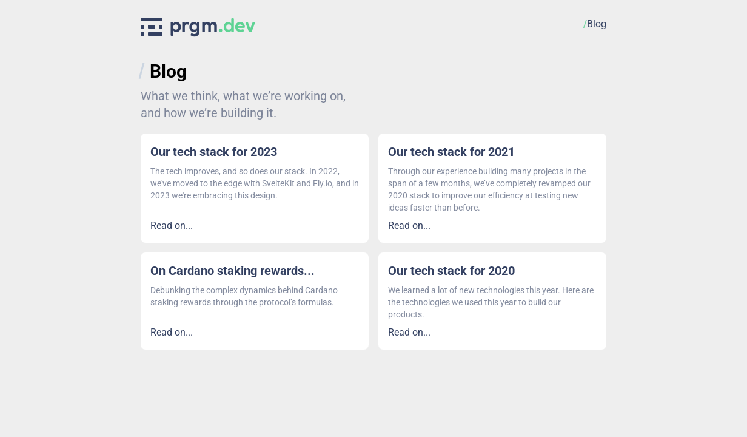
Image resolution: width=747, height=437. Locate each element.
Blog (168, 71)
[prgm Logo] (198, 24)
